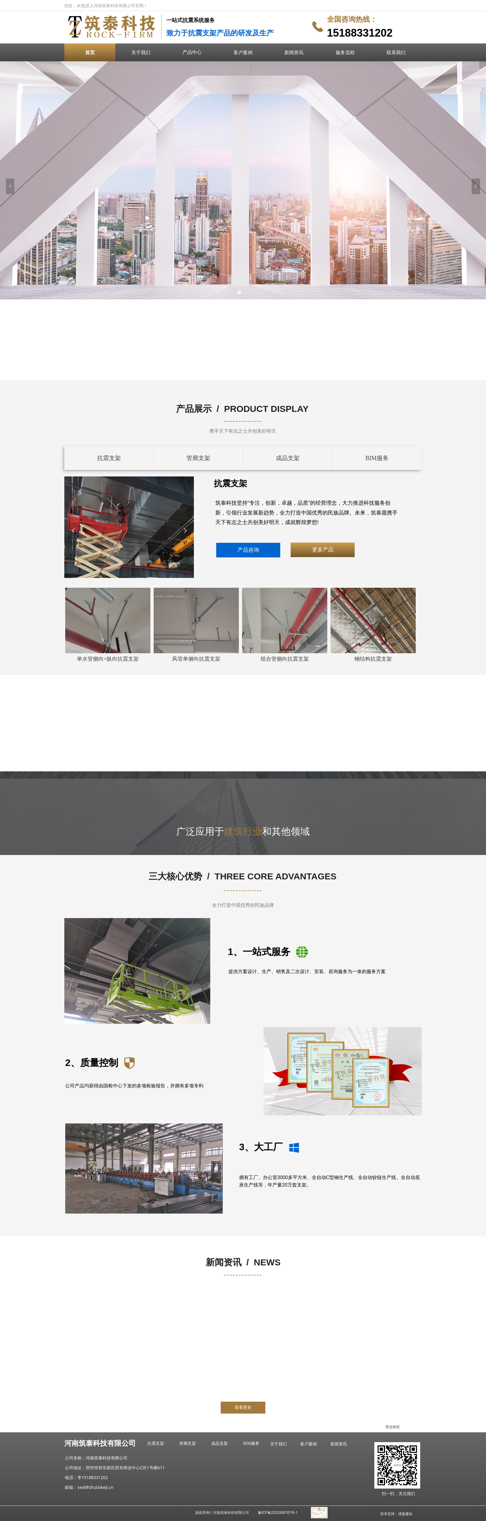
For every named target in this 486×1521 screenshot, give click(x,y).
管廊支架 (198, 458)
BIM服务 (377, 458)
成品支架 (288, 458)
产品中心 (192, 52)
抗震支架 (109, 458)
